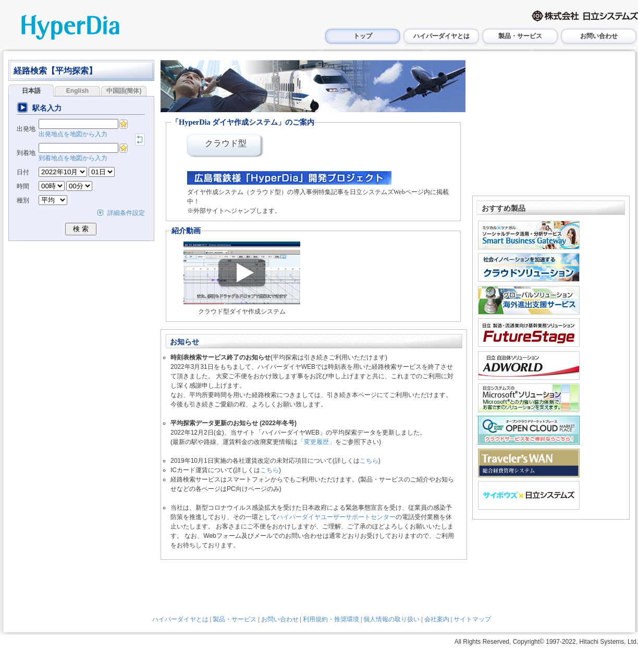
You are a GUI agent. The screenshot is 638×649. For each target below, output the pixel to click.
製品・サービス (520, 36)
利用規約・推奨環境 (331, 619)
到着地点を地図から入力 (73, 158)
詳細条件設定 (126, 213)
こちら (369, 460)
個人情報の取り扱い (391, 619)
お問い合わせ (599, 36)
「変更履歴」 (316, 442)
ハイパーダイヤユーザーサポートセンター (336, 517)
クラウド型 (226, 143)
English (77, 90)
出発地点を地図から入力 (73, 134)
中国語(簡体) (124, 90)
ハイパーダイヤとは (441, 36)
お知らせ (184, 342)
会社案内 (436, 619)
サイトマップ (472, 619)
